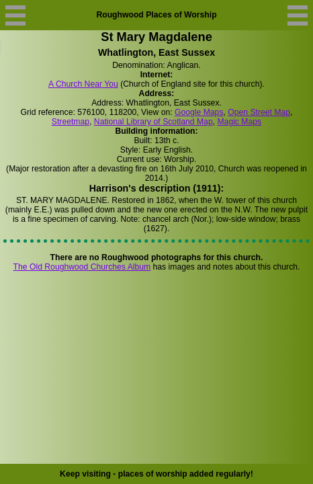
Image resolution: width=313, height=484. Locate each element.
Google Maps (199, 112)
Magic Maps (239, 121)
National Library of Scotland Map (153, 121)
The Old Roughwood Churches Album (82, 267)
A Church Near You (83, 84)
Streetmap (70, 121)
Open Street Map (259, 112)
